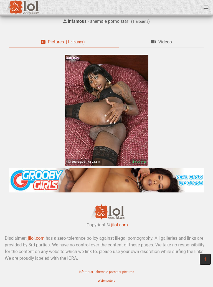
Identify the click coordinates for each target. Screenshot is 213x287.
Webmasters (106, 281)
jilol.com (119, 224)
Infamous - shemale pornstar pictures (106, 272)
